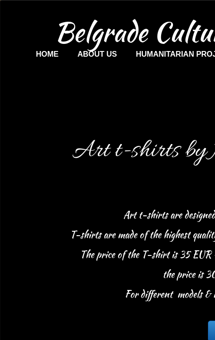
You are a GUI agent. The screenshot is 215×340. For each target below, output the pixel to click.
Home (47, 54)
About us (97, 54)
